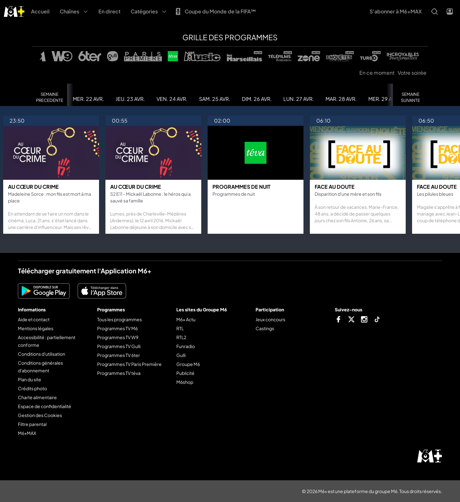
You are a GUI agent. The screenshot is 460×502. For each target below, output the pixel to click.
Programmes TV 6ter (118, 355)
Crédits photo (32, 388)
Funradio (185, 346)
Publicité (185, 373)
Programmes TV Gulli (119, 346)
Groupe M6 (188, 364)
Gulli (181, 355)
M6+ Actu (185, 319)
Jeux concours (270, 319)
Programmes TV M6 (117, 328)
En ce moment (377, 72)
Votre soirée (412, 72)
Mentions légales (35, 328)
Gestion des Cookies (40, 415)
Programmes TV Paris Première (129, 364)
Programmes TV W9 (117, 337)
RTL (180, 328)
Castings (265, 328)
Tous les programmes (119, 319)
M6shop (184, 382)
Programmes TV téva (119, 373)
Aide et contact (34, 319)
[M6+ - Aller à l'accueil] (14, 10)
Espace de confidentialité (44, 406)
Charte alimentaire (37, 397)
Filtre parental (32, 424)
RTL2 (181, 337)
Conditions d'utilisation (41, 354)
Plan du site (29, 379)
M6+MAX (27, 433)
